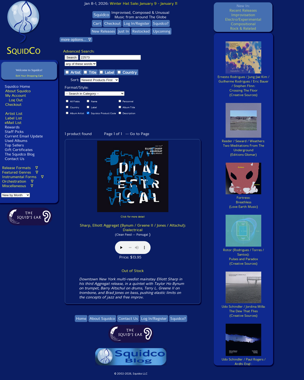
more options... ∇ (76, 40)
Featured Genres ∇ (20, 172)
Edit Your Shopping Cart (29, 75)
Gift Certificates (19, 149)
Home (81, 318)
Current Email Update (23, 136)
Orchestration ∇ (17, 181)
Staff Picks (14, 131)
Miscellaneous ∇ (17, 186)
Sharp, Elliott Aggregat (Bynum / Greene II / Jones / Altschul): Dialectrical (133, 227)
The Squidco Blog (19, 154)
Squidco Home (17, 86)
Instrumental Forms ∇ (23, 177)
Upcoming (161, 31)
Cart (97, 23)
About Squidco (18, 91)
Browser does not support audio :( (133, 247)
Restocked (141, 31)
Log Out (16, 100)
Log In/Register (137, 23)
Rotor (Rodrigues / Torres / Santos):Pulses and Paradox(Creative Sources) (243, 255)
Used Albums (16, 140)
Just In (123, 31)
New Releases (103, 31)
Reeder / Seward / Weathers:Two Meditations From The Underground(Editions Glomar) (243, 146)
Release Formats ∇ (20, 168)
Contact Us (14, 158)
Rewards (12, 127)
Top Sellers (14, 145)
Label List (13, 118)
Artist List (13, 113)
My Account (15, 95)
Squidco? (161, 23)
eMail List (13, 122)
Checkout (13, 104)
